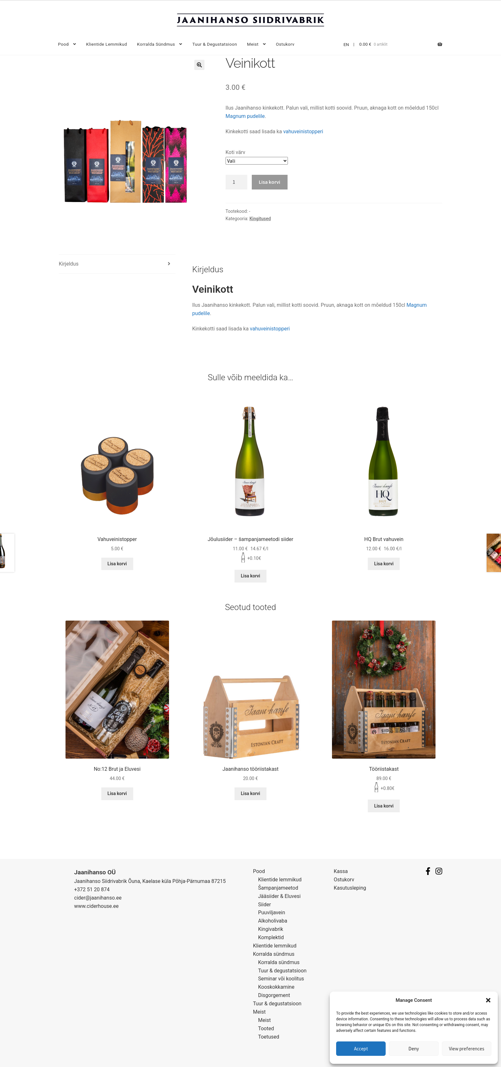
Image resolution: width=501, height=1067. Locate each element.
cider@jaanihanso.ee (97, 898)
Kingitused (260, 218)
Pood (63, 44)
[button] (488, 1000)
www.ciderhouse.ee (96, 906)
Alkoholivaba (272, 921)
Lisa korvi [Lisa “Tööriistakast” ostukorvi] (384, 805)
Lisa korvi (269, 182)
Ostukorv (285, 44)
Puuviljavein (271, 912)
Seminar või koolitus (281, 979)
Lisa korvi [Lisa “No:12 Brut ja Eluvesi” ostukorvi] (117, 793)
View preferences (466, 1049)
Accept (361, 1049)
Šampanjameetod (278, 888)
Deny (413, 1049)
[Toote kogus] (236, 182)
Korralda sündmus (156, 44)
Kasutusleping (350, 888)
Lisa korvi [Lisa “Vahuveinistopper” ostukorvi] (117, 563)
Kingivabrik (270, 929)
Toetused (268, 1037)
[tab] (117, 264)
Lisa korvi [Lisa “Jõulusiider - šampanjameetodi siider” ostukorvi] (250, 575)
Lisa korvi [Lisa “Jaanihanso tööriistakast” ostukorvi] (250, 793)
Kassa (341, 871)
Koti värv (235, 152)
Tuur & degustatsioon (214, 44)
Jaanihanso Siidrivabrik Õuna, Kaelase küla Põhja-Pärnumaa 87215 (150, 881)
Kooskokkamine (276, 987)
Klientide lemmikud (106, 44)
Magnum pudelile (245, 116)
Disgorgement (274, 995)
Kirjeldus (69, 264)
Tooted (266, 1028)
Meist (252, 44)
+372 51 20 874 (92, 889)
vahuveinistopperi (303, 131)
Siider (264, 904)
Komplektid (271, 937)
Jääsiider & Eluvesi (279, 896)
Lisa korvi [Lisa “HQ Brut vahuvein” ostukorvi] (384, 563)
